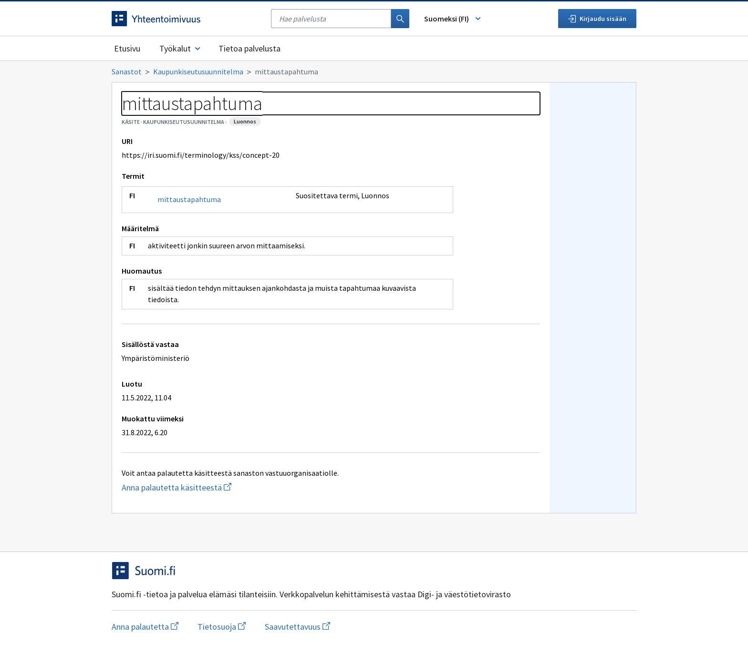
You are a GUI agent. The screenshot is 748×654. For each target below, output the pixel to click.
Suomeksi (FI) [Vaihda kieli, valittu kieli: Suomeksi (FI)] (453, 18)
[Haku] (400, 18)
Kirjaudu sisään (597, 18)
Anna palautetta (145, 626)
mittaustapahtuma (189, 199)
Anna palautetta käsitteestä (221, 487)
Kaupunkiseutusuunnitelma (198, 71)
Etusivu (127, 48)
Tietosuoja (221, 626)
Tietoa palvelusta (249, 48)
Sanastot (127, 71)
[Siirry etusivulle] (186, 18)
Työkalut (180, 48)
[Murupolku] (374, 71)
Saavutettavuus (297, 626)
